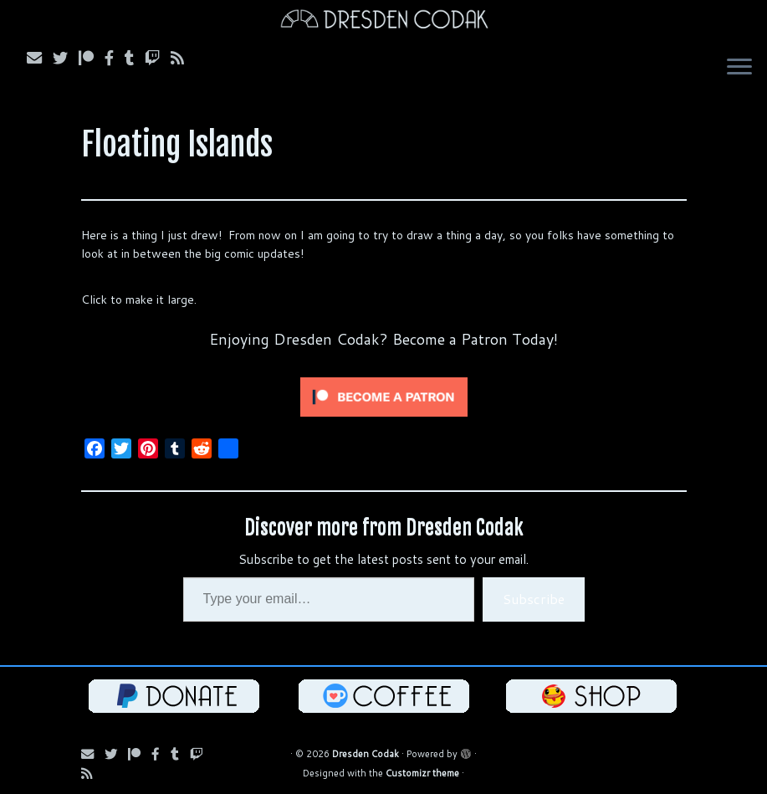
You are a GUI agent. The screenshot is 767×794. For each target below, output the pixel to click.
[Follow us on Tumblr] (135, 58)
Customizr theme (422, 773)
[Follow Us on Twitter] (66, 58)
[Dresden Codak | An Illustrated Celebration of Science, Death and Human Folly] (383, 21)
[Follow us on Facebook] (115, 58)
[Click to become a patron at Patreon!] (384, 395)
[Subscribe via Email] (40, 58)
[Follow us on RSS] (183, 58)
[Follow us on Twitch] (158, 58)
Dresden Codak (365, 754)
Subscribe (534, 598)
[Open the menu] (739, 68)
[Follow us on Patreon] (92, 58)
